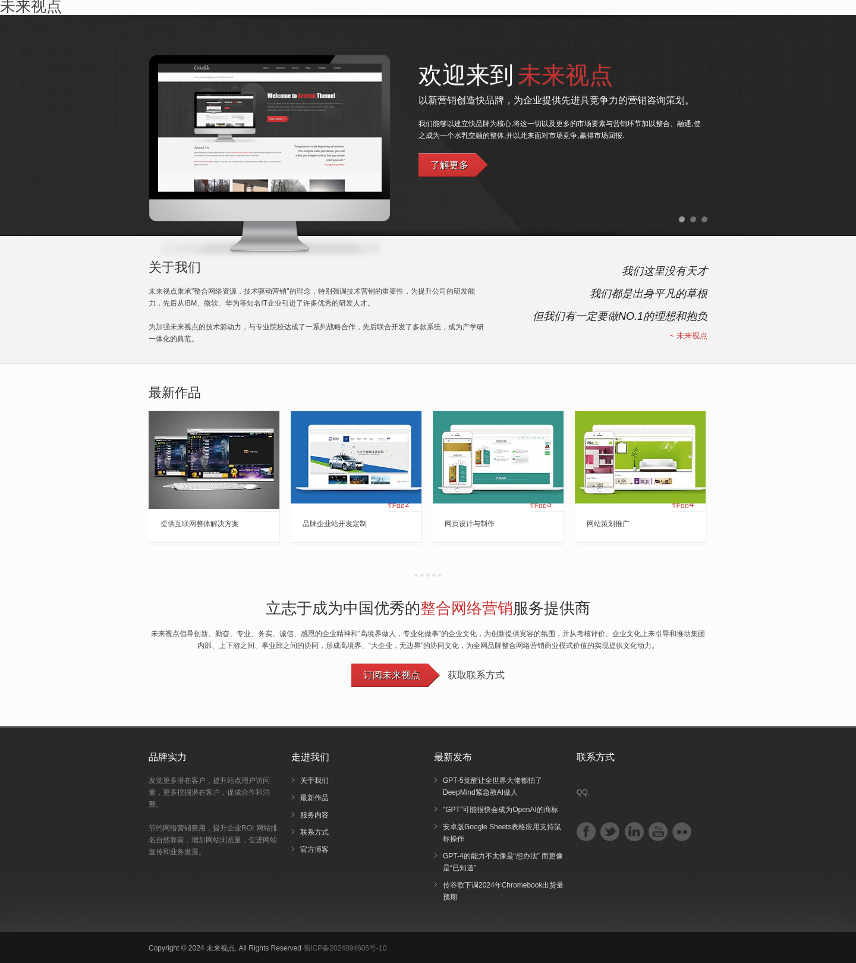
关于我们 (314, 780)
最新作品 (314, 798)
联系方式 (314, 832)
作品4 (683, 504)
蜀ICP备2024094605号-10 (344, 948)
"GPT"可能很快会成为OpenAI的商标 (500, 809)
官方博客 (314, 849)
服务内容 (314, 815)
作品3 (541, 504)
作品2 (399, 504)
